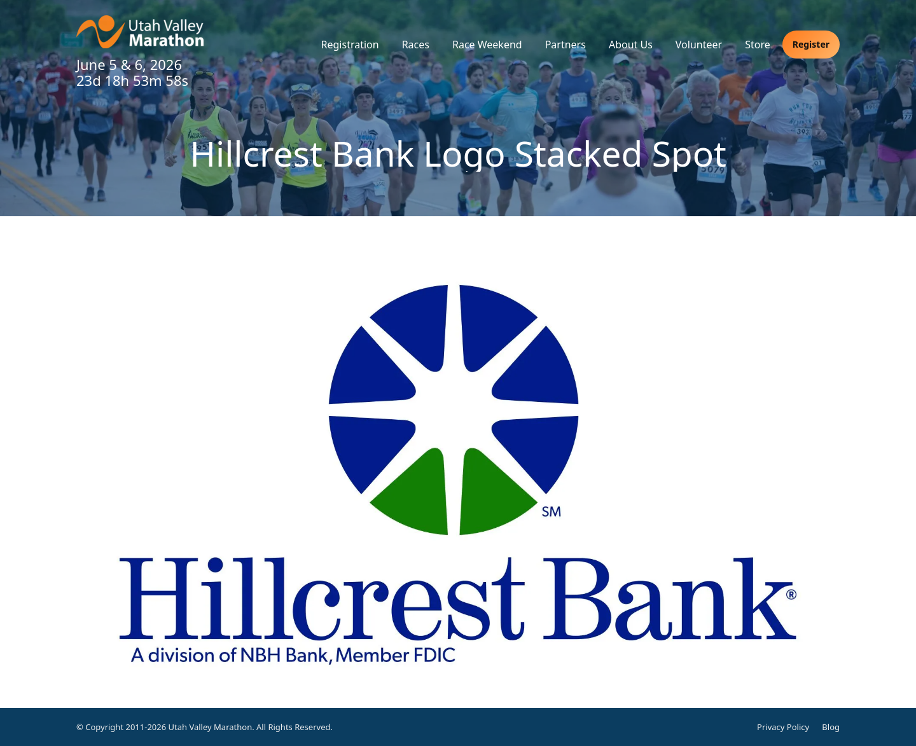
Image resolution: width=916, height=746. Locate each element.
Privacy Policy (783, 727)
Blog (831, 727)
